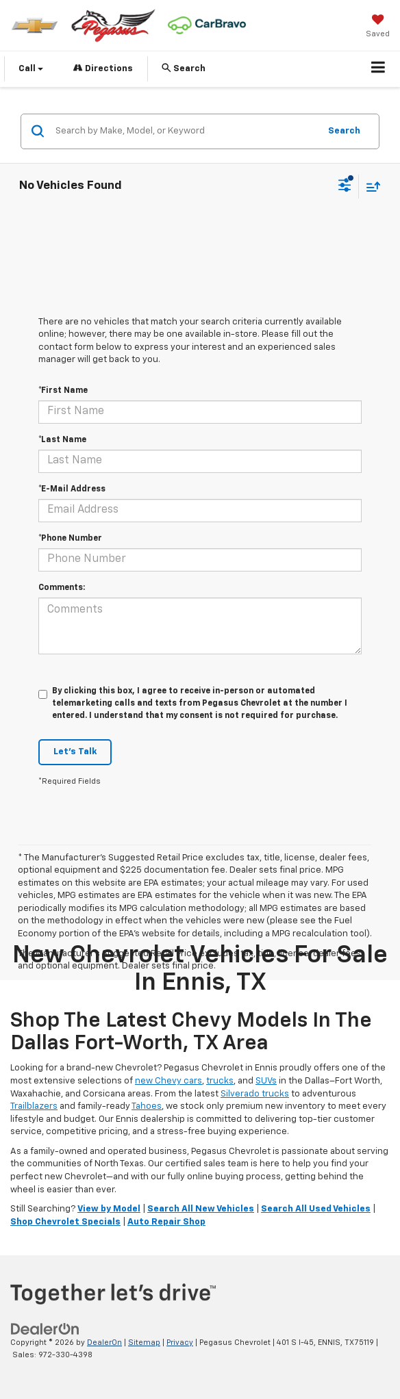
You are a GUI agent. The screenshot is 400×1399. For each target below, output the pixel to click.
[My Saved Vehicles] (378, 27)
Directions (103, 68)
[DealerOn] (45, 1328)
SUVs (266, 1081)
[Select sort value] (370, 186)
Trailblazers (34, 1106)
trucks (220, 1081)
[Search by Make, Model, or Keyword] (185, 131)
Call (30, 68)
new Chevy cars (168, 1081)
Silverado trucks (255, 1094)
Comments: (61, 588)
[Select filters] (344, 187)
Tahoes (147, 1106)
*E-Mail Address (71, 489)
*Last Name (62, 440)
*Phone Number (70, 539)
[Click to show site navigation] (378, 69)
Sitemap (144, 1342)
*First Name (63, 391)
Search (344, 131)
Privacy (179, 1342)
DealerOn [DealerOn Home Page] (104, 1342)
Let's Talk (75, 751)
